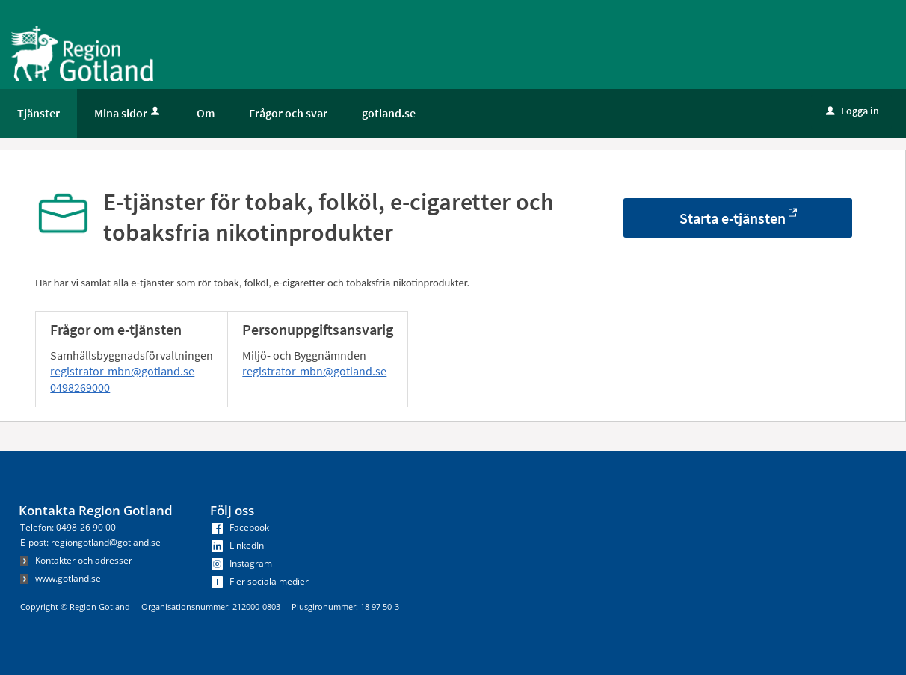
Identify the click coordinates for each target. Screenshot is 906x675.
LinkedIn (238, 545)
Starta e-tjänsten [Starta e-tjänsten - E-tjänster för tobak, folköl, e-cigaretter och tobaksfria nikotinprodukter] (733, 218)
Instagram (242, 563)
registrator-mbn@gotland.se (122, 370)
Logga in (852, 110)
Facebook (240, 527)
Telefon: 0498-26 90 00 (68, 527)
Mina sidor (128, 112)
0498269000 (80, 387)
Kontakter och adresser (76, 560)
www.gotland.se (60, 578)
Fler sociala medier (260, 581)
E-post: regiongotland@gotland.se (90, 542)
